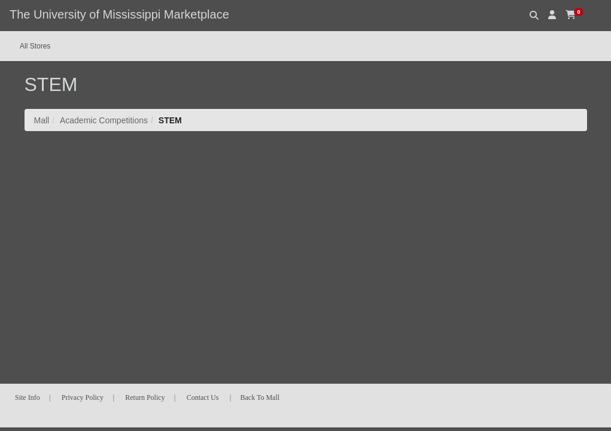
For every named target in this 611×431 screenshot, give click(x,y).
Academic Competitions (104, 120)
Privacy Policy (83, 397)
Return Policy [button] (145, 397)
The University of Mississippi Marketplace (119, 14)
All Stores (35, 46)
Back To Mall (260, 397)
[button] (552, 15)
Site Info (27, 397)
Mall (42, 120)
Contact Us (203, 397)
